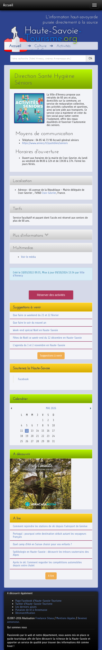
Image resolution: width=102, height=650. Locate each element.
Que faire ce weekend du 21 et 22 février (36, 315)
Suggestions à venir (51, 355)
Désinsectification (25, 612)
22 (42, 436)
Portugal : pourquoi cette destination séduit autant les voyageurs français (49, 535)
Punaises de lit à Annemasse (31, 609)
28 (37, 441)
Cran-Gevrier (49, 192)
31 (53, 441)
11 (21, 430)
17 (53, 430)
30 (48, 441)
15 (42, 430)
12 (27, 430)
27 (32, 441)
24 (53, 436)
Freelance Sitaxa (44, 618)
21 (37, 436)
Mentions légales (65, 618)
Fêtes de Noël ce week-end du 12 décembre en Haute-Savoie (47, 337)
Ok (90, 58)
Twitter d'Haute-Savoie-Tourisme (33, 603)
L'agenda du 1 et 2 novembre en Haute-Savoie (39, 345)
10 (53, 425)
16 (48, 430)
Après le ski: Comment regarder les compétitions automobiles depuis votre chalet (47, 564)
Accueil (8, 5)
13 (32, 430)
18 (21, 436)
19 (27, 436)
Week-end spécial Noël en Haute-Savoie (35, 330)
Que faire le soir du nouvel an (29, 322)
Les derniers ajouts (26, 606)
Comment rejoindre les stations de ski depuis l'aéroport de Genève (50, 526)
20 (32, 436)
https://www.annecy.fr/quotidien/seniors (45, 143)
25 (21, 441)
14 (37, 430)
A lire (51, 575)
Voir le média (28, 256)
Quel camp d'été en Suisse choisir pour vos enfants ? (42, 544)
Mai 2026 (51, 408)
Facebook (23, 379)
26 (27, 441)
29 (42, 441)
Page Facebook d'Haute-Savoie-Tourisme (38, 600)
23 (48, 436)
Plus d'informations (30, 235)
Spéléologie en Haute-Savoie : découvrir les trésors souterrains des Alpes (51, 553)
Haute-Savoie (53, 34)
